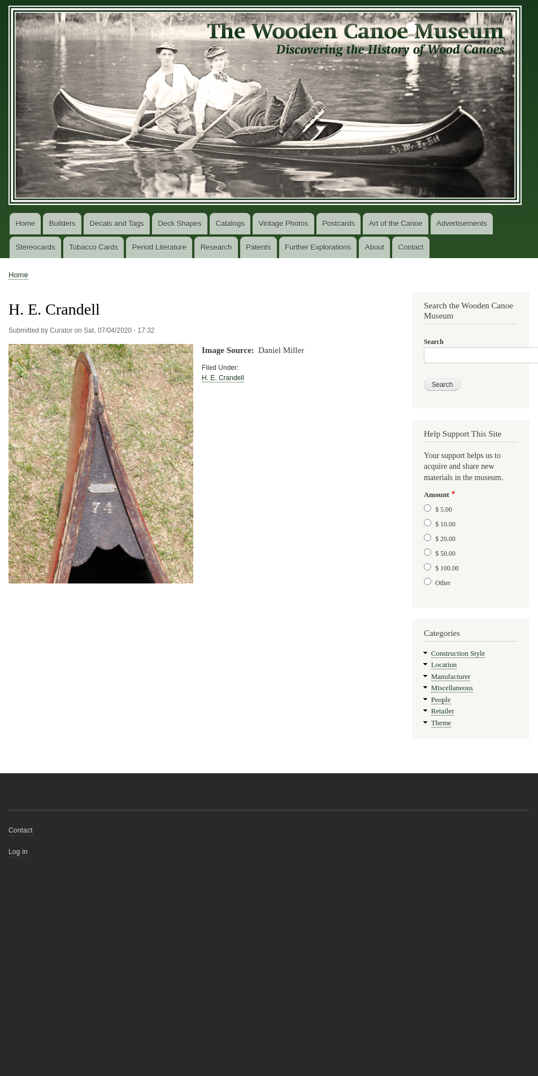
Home (25, 223)
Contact (411, 247)
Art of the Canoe (396, 223)
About (374, 247)
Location (444, 665)
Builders (62, 223)
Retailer (442, 711)
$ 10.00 (445, 524)
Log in (18, 852)
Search (434, 342)
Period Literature (159, 247)
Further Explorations (318, 247)
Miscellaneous (452, 688)
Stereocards (35, 247)
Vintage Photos (283, 223)
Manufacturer (451, 677)
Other (442, 583)
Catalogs (229, 223)
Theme (441, 723)
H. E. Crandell (223, 378)
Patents (258, 247)
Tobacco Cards (93, 247)
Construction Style (458, 653)
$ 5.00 (443, 509)
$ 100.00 (447, 568)
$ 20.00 (445, 539)
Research (216, 247)
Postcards (338, 223)
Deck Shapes (179, 223)
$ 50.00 (445, 553)
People (441, 700)
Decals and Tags (117, 223)
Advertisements (461, 223)
